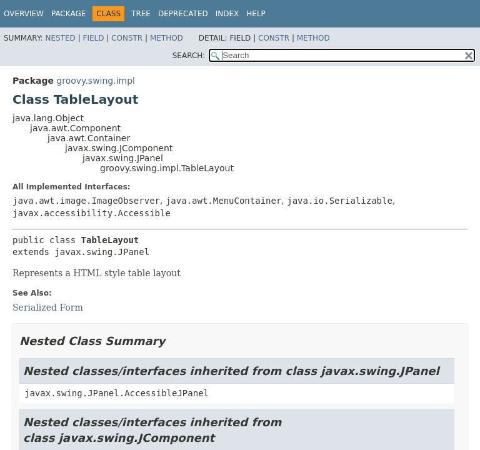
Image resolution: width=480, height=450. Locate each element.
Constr (126, 38)
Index (227, 13)
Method (166, 38)
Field (93, 38)
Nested (60, 38)
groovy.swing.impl (95, 81)
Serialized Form (47, 307)
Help (256, 13)
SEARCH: (189, 55)
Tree (141, 13)
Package (68, 13)
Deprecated (183, 13)
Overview (24, 13)
